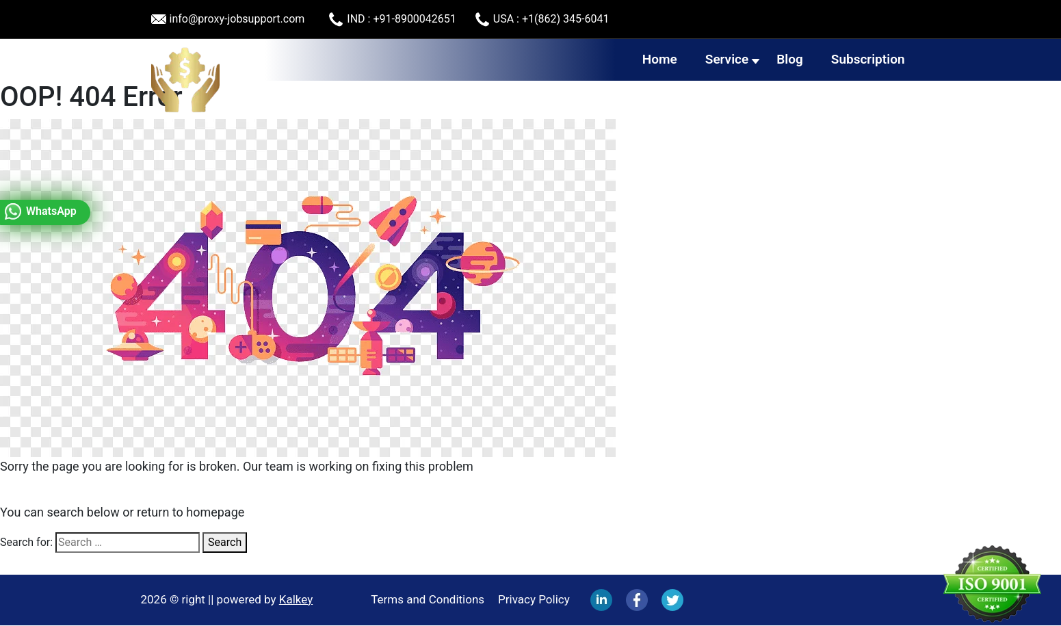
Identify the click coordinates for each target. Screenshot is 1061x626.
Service (726, 59)
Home (659, 59)
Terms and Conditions (427, 599)
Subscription (868, 59)
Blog (789, 59)
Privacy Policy (534, 599)
